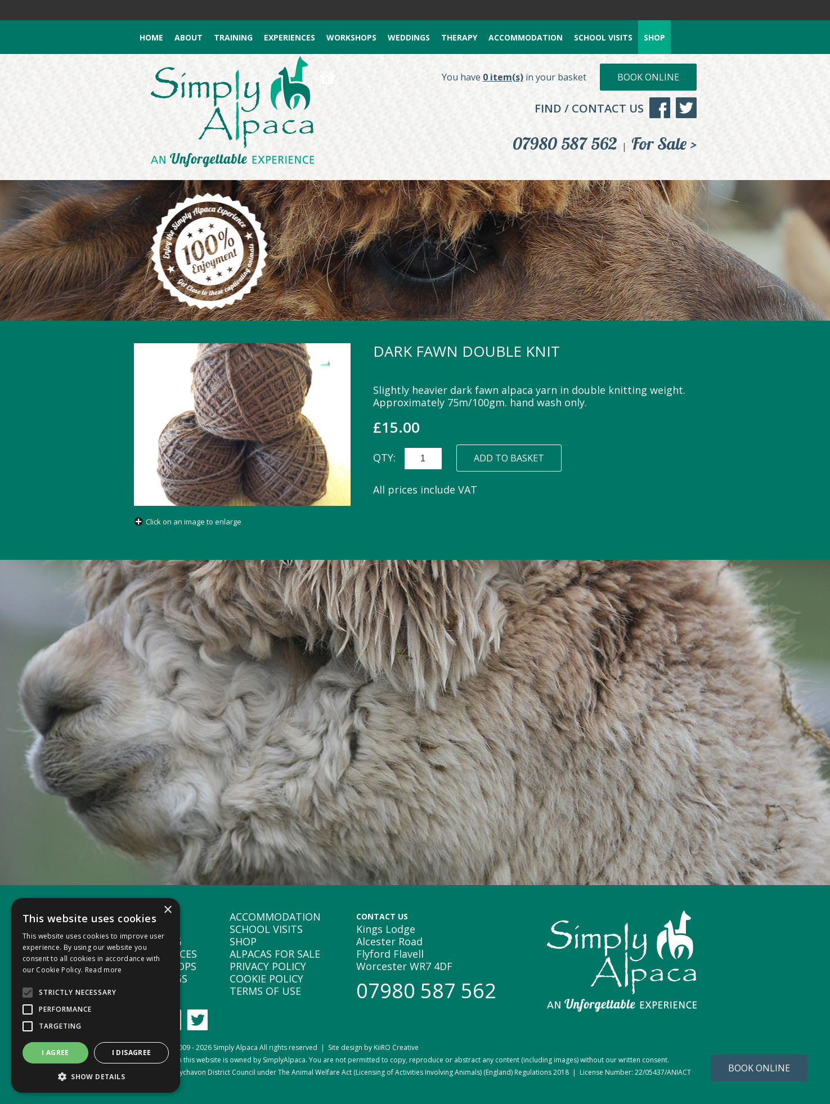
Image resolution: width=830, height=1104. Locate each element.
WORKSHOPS (351, 37)
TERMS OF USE (265, 991)
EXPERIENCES (289, 37)
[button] (96, 1076)
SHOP (654, 37)
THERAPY (459, 37)
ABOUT (188, 37)
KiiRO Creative (396, 1047)
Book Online (648, 77)
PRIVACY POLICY (268, 966)
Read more (103, 970)
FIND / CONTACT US (589, 108)
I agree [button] (55, 1052)
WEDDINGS (409, 37)
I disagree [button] (131, 1052)
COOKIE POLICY (266, 978)
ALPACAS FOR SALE (275, 954)
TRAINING (233, 37)
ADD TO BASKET (509, 458)
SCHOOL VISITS (603, 37)
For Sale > (664, 143)
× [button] (167, 910)
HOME (151, 37)
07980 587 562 (565, 143)
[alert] (95, 995)
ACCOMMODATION (525, 37)
